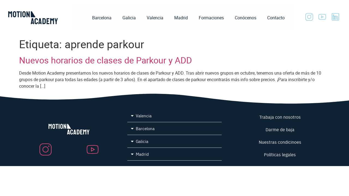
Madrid (181, 18)
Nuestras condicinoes (280, 142)
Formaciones (211, 18)
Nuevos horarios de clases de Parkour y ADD (105, 60)
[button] (174, 115)
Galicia (129, 18)
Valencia (155, 18)
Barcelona (102, 18)
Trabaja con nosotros (280, 117)
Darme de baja (280, 129)
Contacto (276, 18)
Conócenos (245, 18)
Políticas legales (280, 154)
